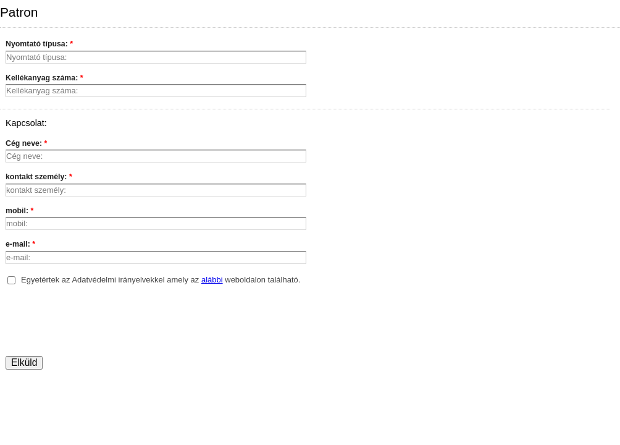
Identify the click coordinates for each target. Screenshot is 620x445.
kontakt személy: (39, 178)
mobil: (19, 212)
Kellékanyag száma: (44, 79)
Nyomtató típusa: (39, 45)
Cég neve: (26, 144)
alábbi (212, 279)
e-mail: (20, 245)
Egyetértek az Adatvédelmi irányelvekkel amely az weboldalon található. (160, 279)
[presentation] (99, 322)
